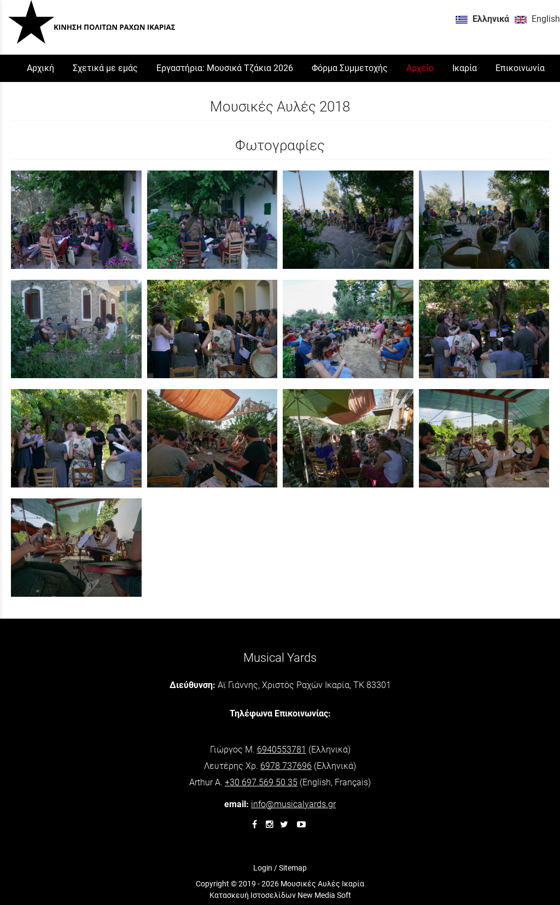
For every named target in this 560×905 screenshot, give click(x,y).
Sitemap (293, 867)
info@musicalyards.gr (293, 804)
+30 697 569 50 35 (261, 782)
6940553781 (281, 749)
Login (262, 867)
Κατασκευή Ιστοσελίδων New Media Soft (280, 895)
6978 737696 (286, 766)
